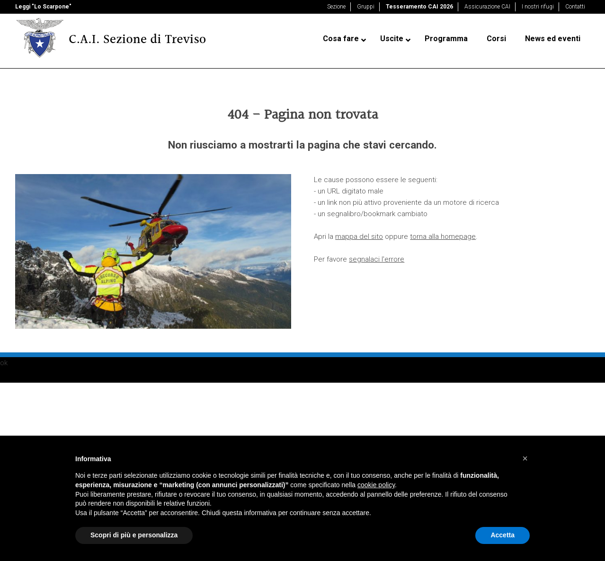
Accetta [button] (502, 535)
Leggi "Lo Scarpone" (43, 6)
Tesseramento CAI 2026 (419, 6)
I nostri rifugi (538, 6)
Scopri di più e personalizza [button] (134, 535)
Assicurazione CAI (487, 6)
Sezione (336, 6)
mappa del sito (359, 236)
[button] (525, 458)
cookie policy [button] (376, 485)
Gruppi (365, 6)
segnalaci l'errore (376, 259)
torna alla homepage (443, 236)
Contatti (575, 6)
